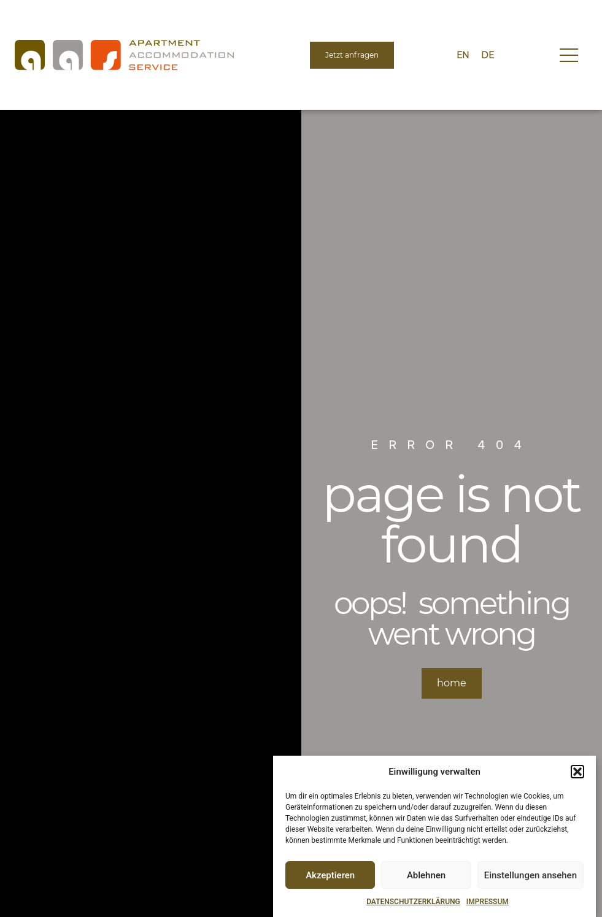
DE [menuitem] (487, 55)
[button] (577, 771)
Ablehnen (426, 875)
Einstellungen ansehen (530, 875)
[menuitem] (462, 55)
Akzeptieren (330, 875)
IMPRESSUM (487, 901)
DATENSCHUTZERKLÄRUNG (413, 901)
